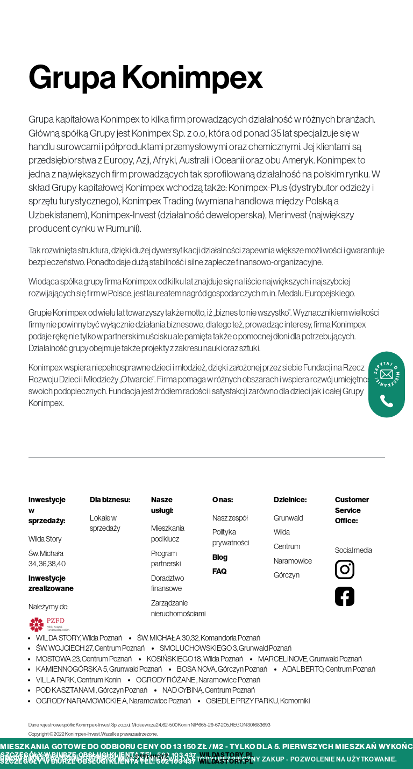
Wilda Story (45, 539)
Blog (219, 557)
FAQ (219, 571)
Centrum (287, 546)
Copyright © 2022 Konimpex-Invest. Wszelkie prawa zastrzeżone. (93, 734)
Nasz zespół (230, 518)
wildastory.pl (227, 755)
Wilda (282, 532)
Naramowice (293, 561)
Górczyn (287, 575)
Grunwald (288, 518)
